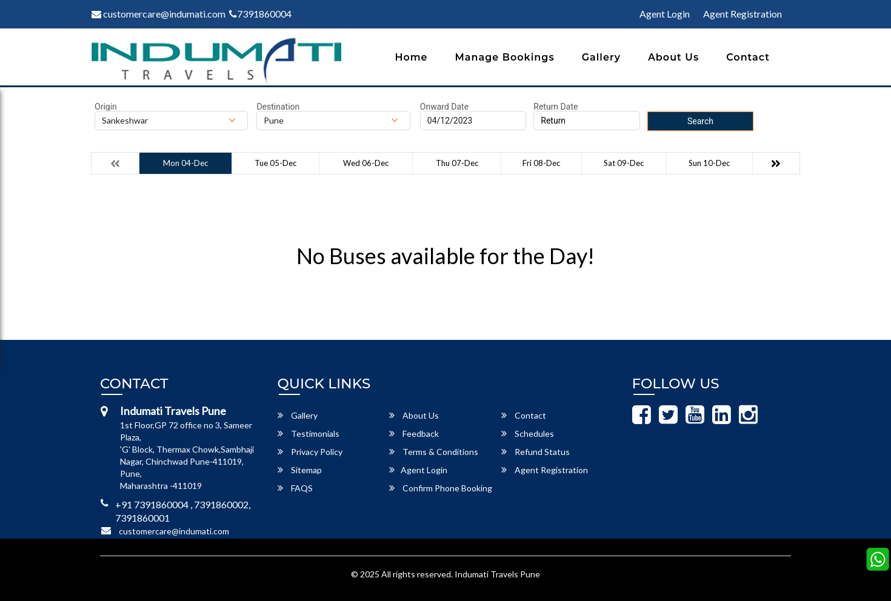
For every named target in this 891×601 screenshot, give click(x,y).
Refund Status (535, 452)
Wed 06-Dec (366, 163)
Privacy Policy (310, 452)
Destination (277, 106)
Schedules (527, 433)
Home (411, 57)
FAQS (295, 488)
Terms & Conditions (433, 452)
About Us (673, 57)
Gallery (601, 57)
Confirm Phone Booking (440, 488)
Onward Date (444, 106)
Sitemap (300, 470)
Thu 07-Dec (457, 163)
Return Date (555, 106)
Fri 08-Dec (541, 163)
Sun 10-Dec (709, 163)
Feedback (414, 433)
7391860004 (260, 13)
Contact (748, 57)
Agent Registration (742, 13)
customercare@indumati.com (158, 13)
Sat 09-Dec (624, 163)
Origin (106, 106)
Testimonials (308, 433)
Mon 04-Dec (185, 163)
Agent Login (664, 13)
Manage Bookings (505, 57)
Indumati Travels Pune (497, 574)
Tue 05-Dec (275, 163)
